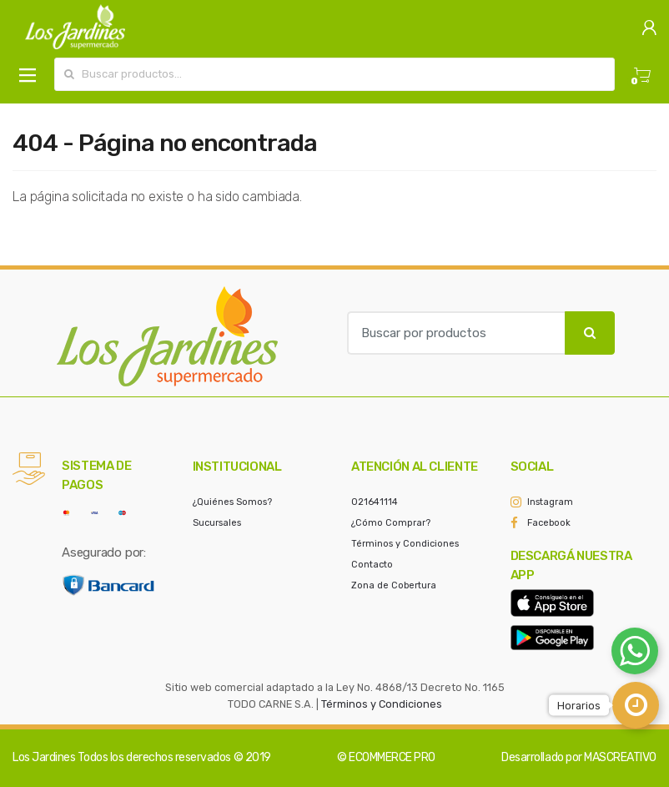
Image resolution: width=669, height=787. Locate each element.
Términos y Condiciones (405, 543)
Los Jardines (44, 757)
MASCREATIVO (620, 757)
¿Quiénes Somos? (232, 502)
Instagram (550, 502)
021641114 (374, 502)
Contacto (372, 564)
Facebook (549, 522)
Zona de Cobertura (393, 585)
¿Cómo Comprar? (390, 522)
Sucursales (217, 522)
